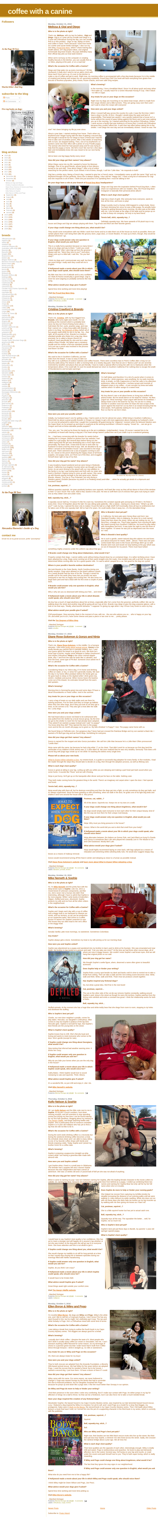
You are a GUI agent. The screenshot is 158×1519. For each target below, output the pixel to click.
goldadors (5, 333)
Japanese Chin (7, 357)
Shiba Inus (6, 449)
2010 (6, 226)
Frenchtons (6, 331)
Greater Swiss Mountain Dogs (13, 340)
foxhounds (5, 329)
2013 (6, 219)
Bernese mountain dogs (10, 262)
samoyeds (5, 434)
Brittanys (5, 273)
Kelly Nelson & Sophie (62, 1101)
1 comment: (79, 299)
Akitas (4, 242)
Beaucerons (6, 256)
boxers (4, 271)
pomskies (5, 415)
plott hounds (6, 403)
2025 (6, 155)
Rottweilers (6, 430)
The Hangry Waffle (55, 1121)
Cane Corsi (6, 279)
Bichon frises (6, 264)
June (8, 202)
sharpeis (5, 444)
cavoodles (5, 292)
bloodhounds (6, 267)
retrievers (5, 426)
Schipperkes (6, 436)
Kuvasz (4, 369)
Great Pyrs (6, 338)
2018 (6, 169)
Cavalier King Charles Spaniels (13, 288)
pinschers (5, 400)
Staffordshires (7, 469)
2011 (6, 224)
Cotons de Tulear (8, 313)
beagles (5, 254)
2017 (6, 172)
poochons (5, 417)
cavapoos (5, 290)
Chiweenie (5, 298)
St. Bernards (6, 467)
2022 (6, 160)
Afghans (5, 241)
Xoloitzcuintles (7, 482)
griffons (4, 344)
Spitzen (4, 461)
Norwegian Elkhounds (10, 392)
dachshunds (6, 317)
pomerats (5, 413)
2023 (6, 158)
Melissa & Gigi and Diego (64, 26)
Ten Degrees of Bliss (70, 330)
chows (4, 302)
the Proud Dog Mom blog (63, 293)
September (10, 195)
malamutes (6, 379)
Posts (6, 98)
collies (4, 308)
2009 (6, 229)
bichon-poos (6, 265)
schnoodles (6, 440)
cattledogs (5, 285)
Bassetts (5, 252)
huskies (4, 354)
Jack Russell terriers (9, 356)
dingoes (5, 321)
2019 (6, 167)
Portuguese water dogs (10, 421)
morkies (5, 386)
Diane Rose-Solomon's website (66, 862)
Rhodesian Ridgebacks (10, 428)
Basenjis (5, 250)
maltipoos (56, 1298)
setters (4, 442)
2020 (6, 165)
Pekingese (5, 398)
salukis (4, 432)
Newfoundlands (7, 390)
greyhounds (6, 342)
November (10, 178)
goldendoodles (7, 334)
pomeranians (6, 411)
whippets (5, 478)
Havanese (5, 348)
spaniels (5, 457)
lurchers (5, 377)
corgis (63, 1502)
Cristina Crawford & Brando (65, 309)
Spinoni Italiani (7, 459)
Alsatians (5, 244)
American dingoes (8, 246)
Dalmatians (6, 319)
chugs (4, 304)
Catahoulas (6, 283)
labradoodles (6, 371)
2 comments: (79, 1296)
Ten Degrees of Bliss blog (67, 620)
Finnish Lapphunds (9, 327)
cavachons (6, 287)
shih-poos (5, 451)
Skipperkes (6, 455)
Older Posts (151, 1508)
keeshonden (6, 361)
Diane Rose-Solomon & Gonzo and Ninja (74, 636)
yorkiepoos (6, 484)
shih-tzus (5, 453)
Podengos (5, 407)
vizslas (4, 474)
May (8, 204)
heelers (4, 350)
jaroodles (5, 359)
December (10, 176)
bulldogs (5, 277)
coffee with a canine (40, 11)
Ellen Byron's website (61, 1495)
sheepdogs (6, 446)
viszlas (4, 472)
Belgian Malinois (8, 260)
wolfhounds (6, 480)
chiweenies (6, 300)
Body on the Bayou (77, 1407)
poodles (64, 300)
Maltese (5, 380)
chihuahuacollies (8, 294)
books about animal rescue (76, 647)
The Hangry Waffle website (64, 1290)
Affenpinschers (7, 239)
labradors (56, 869)
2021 (6, 162)
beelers (4, 258)
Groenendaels (7, 346)
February (9, 210)
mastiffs (4, 384)
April (8, 206)
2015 (6, 215)
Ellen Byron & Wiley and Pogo (67, 1306)
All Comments (9, 101)
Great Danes (6, 336)
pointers (5, 409)
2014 (6, 217)
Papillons (5, 396)
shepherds (5, 448)
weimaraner (6, 476)
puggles (5, 423)
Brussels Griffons (8, 275)
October (9, 181)
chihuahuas (57, 300)
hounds (4, 352)
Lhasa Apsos (6, 375)
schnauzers (6, 438)
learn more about (108, 862)
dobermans (6, 323)
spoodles (5, 463)
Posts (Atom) (64, 1513)
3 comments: (79, 1501)
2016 (6, 174)
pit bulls (62, 869)
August (9, 197)
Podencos (5, 405)
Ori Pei (4, 394)
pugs (3, 425)
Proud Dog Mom (63, 48)
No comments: (80, 868)
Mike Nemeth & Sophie (62, 878)
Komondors (6, 365)
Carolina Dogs (7, 281)
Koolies (4, 367)
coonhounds (6, 310)
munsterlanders (7, 388)
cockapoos (6, 306)
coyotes (4, 315)
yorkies (4, 486)
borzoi (4, 269)
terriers (68, 869)
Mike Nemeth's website (62, 1087)
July (7, 199)
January (9, 212)
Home (102, 1508)
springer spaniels (8, 465)
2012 (6, 222)
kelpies (4, 363)
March (8, 208)
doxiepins (5, 325)
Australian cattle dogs (10, 248)
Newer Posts (53, 1508)
